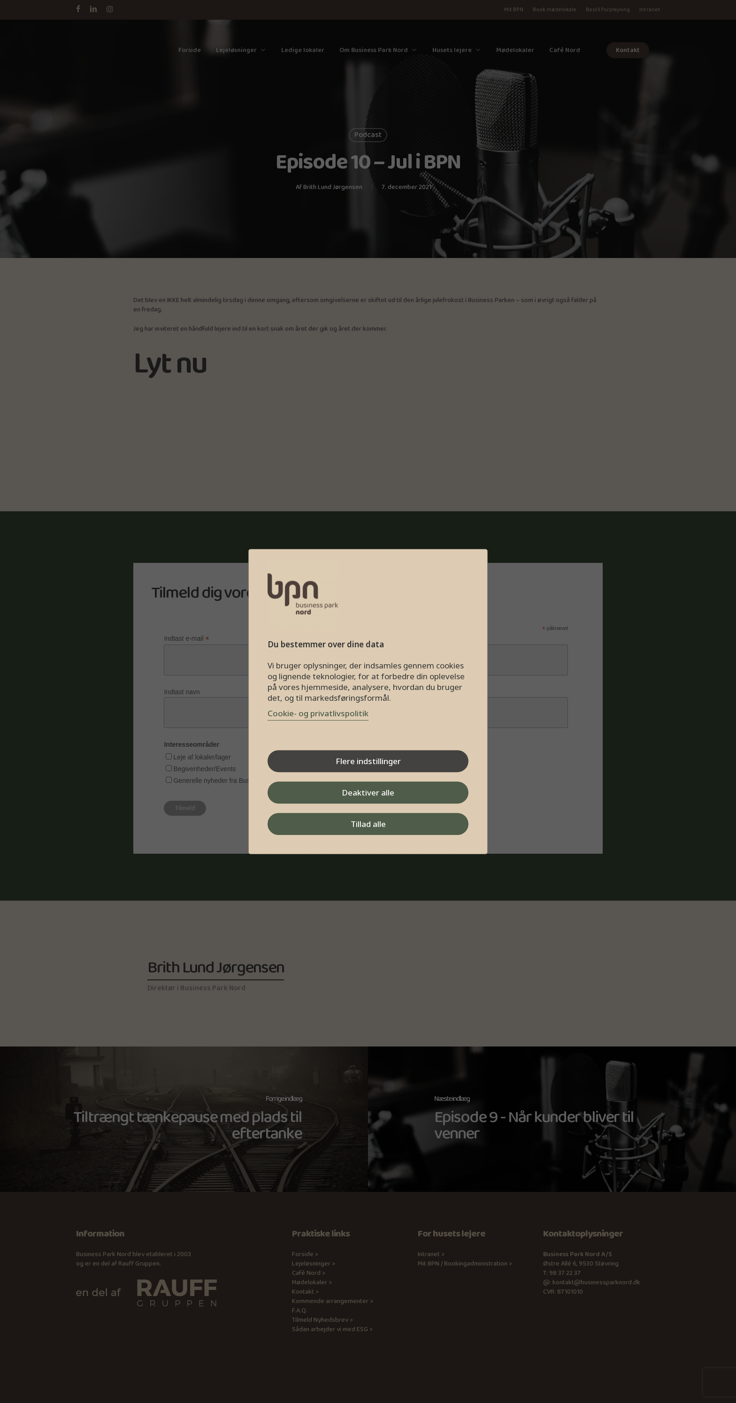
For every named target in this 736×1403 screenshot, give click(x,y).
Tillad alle (368, 824)
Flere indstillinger (368, 761)
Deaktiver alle (368, 792)
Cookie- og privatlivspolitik (318, 713)
